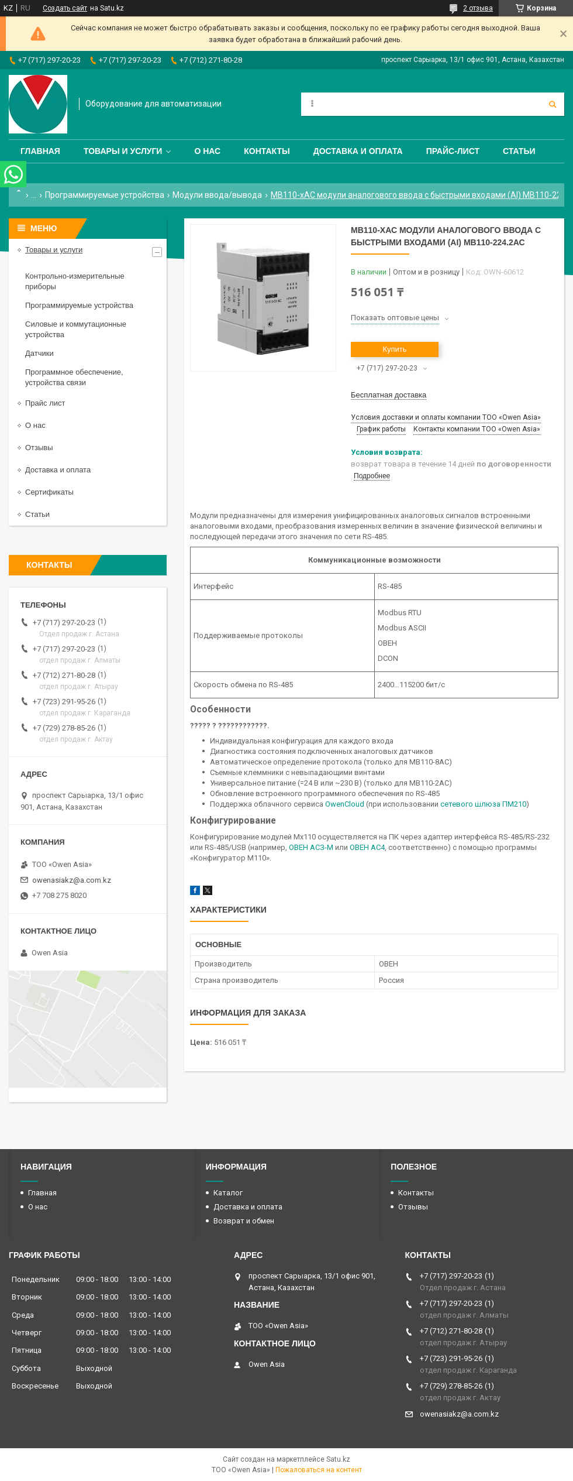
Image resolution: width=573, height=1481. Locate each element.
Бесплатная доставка (388, 394)
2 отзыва (478, 8)
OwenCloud (344, 804)
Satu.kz (338, 1459)
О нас (207, 151)
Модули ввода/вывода (217, 195)
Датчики (39, 353)
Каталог (228, 1192)
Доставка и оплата (358, 151)
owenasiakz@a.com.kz (71, 880)
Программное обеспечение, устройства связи (74, 377)
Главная (40, 151)
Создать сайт (65, 8)
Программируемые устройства (104, 195)
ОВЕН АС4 (367, 847)
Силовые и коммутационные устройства (75, 329)
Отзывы (39, 447)
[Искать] (552, 104)
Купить (394, 349)
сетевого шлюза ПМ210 (483, 804)
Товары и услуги (123, 151)
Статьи (519, 151)
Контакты (266, 151)
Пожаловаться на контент (318, 1470)
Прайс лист (45, 403)
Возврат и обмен (243, 1220)
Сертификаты (49, 492)
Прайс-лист (452, 151)
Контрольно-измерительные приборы (75, 281)
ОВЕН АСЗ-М (311, 847)
